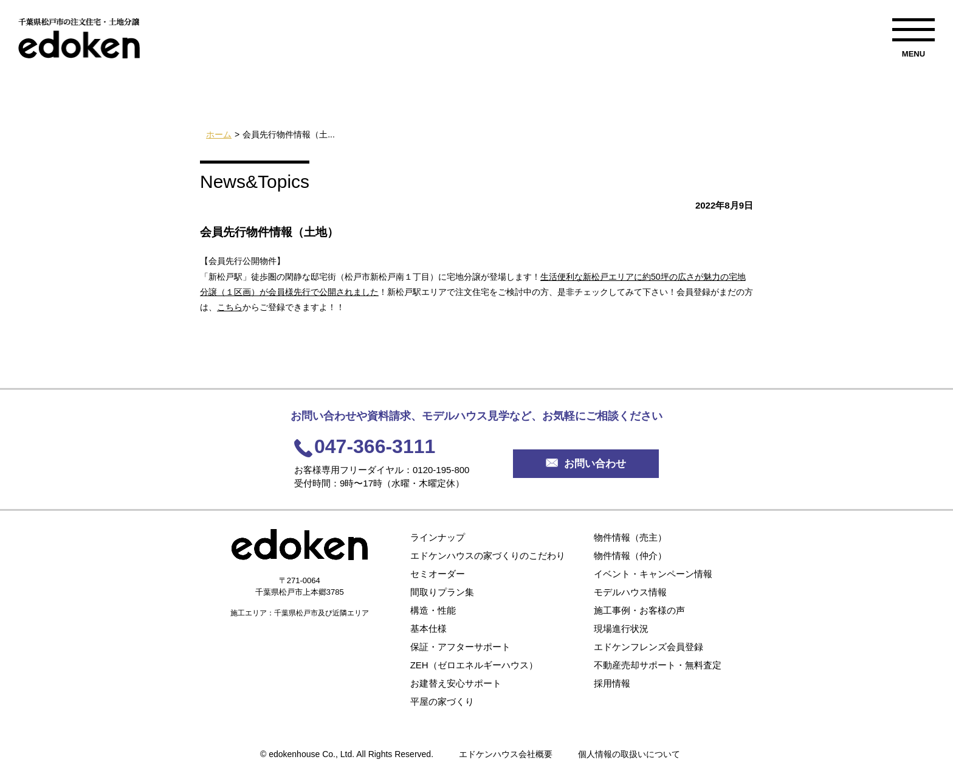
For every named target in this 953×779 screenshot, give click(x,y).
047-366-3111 (374, 446)
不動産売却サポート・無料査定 (657, 665)
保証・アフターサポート (460, 647)
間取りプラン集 (442, 592)
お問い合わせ (586, 463)
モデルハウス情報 (630, 592)
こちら (230, 307)
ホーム (219, 134)
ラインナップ (437, 537)
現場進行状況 (621, 628)
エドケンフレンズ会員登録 (648, 647)
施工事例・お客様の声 (639, 610)
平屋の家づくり (442, 701)
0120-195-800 (441, 470)
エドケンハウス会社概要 (505, 754)
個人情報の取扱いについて (629, 754)
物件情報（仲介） (630, 555)
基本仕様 (428, 628)
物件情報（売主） (630, 537)
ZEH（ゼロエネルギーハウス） (474, 665)
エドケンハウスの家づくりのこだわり (487, 555)
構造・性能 (433, 610)
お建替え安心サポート (455, 683)
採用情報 (612, 683)
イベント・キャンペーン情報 (653, 574)
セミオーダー (437, 574)
